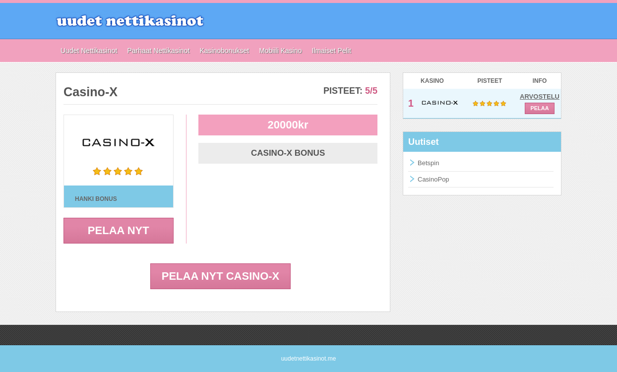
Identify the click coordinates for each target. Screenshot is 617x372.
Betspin (428, 163)
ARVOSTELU (539, 96)
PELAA (539, 108)
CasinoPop (433, 179)
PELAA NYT (118, 230)
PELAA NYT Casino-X (221, 276)
